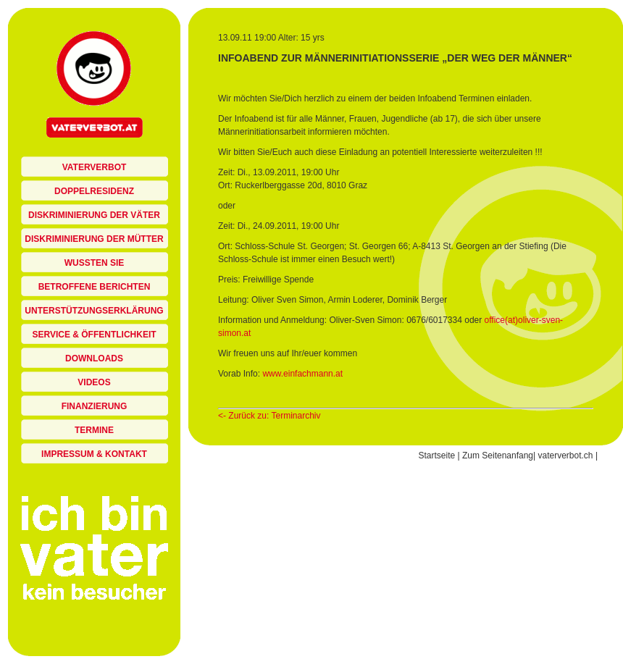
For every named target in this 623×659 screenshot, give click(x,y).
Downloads (94, 358)
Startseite (436, 455)
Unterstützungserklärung (94, 311)
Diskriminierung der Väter (94, 215)
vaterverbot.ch (565, 455)
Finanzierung (94, 406)
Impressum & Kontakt (94, 454)
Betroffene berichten (94, 287)
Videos (94, 382)
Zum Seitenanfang (497, 455)
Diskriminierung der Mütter (94, 239)
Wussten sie (94, 263)
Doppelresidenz (94, 191)
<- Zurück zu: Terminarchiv (269, 416)
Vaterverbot (94, 167)
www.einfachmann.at (302, 374)
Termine (94, 430)
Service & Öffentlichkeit (94, 335)
